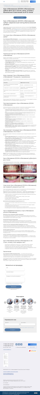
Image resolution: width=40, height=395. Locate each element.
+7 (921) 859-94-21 (8, 346)
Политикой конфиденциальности (16, 283)
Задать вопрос (32, 348)
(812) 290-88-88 (24, 1)
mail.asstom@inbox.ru (7, 350)
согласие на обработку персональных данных (28, 328)
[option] (10, 306)
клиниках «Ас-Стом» (17, 29)
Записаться (33, 2)
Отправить (12, 330)
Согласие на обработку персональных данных (10, 372)
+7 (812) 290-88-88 (8, 344)
